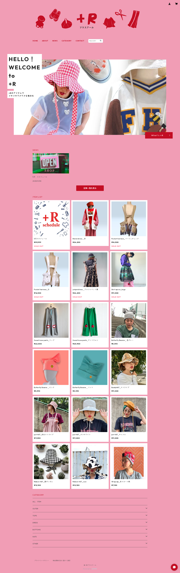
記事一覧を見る (90, 188)
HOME (35, 41)
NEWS (55, 41)
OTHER (35, 544)
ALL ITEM (37, 502)
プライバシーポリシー (41, 560)
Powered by (90, 569)
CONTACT (80, 41)
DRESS (35, 523)
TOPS (35, 516)
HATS (35, 537)
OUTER (35, 509)
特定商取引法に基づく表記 (61, 560)
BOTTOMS (37, 530)
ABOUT (45, 41)
